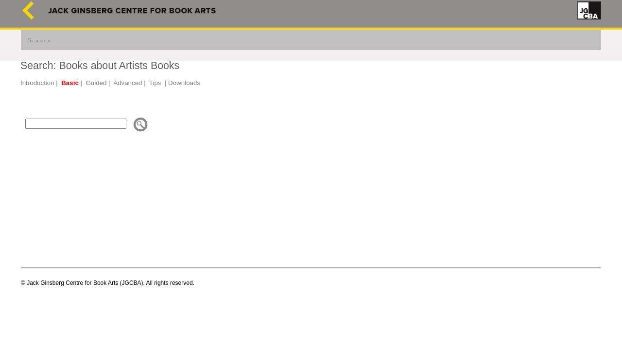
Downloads (184, 83)
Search (39, 40)
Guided (96, 83)
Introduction (37, 83)
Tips (155, 83)
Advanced (127, 83)
